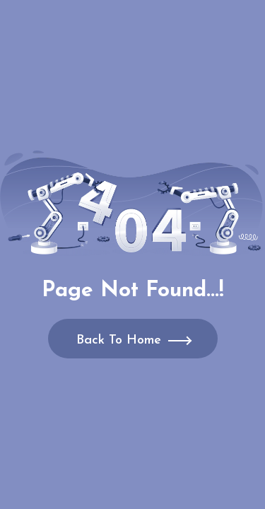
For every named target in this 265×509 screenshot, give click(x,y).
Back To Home (118, 340)
